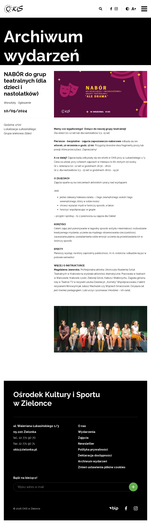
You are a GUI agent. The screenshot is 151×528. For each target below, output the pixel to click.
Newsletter (86, 443)
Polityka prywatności (93, 449)
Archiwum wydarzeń (92, 461)
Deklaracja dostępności (95, 455)
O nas (82, 426)
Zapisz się (133, 487)
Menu (144, 9)
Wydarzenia (86, 432)
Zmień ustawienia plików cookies (101, 467)
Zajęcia (83, 438)
